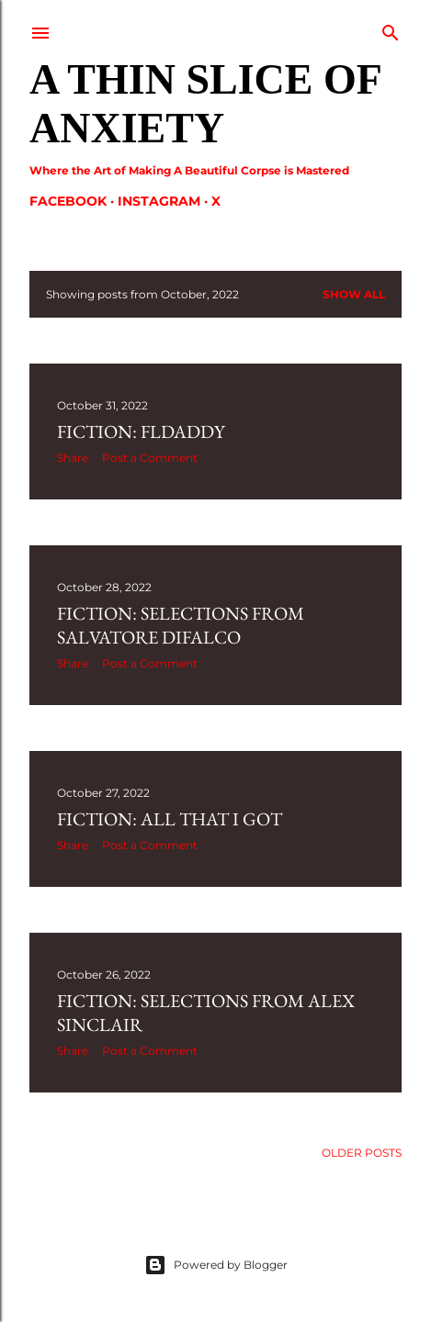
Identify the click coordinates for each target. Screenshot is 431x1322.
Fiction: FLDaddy (141, 431)
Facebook (68, 201)
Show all (354, 294)
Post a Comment (150, 458)
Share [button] (72, 458)
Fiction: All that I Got (169, 819)
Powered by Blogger (216, 1265)
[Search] (391, 29)
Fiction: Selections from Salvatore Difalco (180, 625)
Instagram (159, 201)
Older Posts (362, 1153)
